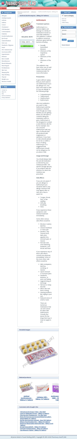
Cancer (4, 25)
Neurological (5, 65)
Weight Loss (5, 79)
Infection (33, 12)
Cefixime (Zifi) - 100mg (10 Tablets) (42, 397)
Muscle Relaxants (6, 63)
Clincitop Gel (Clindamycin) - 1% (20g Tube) (33, 415)
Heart (3, 47)
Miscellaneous (6, 61)
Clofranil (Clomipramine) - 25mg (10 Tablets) (34, 428)
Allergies (4, 16)
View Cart (64, 18)
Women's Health (6, 81)
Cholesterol (5, 27)
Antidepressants (6, 18)
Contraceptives (6, 31)
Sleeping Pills (5, 72)
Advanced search (26, 8)
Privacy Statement (6, 97)
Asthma (4, 22)
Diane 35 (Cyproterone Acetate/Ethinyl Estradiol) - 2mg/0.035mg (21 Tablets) (36, 417)
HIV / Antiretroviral (7, 50)
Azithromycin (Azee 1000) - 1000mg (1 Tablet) (58, 397)
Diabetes (4, 34)
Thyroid (4, 77)
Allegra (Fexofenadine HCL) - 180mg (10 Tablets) (35, 422)
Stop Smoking (5, 75)
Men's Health (5, 59)
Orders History (65, 22)
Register (70, 41)
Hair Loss (4, 43)
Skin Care (4, 70)
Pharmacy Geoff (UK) (23, 12)
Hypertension (5, 54)
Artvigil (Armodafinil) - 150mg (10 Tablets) (33, 427)
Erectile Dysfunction (7, 36)
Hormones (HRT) (6, 52)
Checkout (64, 20)
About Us (4, 92)
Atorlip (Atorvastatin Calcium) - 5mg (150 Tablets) (35, 420)
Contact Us (4, 90)
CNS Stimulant (5, 29)
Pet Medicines (5, 68)
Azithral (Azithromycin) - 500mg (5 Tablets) (26, 397)
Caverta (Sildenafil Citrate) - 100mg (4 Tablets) (34, 413)
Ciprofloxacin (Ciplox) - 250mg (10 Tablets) (33, 430)
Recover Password (66, 45)
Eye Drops (5, 38)
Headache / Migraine (7, 45)
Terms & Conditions (6, 95)
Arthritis (4, 20)
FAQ (3, 93)
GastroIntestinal (6, 41)
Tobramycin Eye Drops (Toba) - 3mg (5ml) (33, 412)
